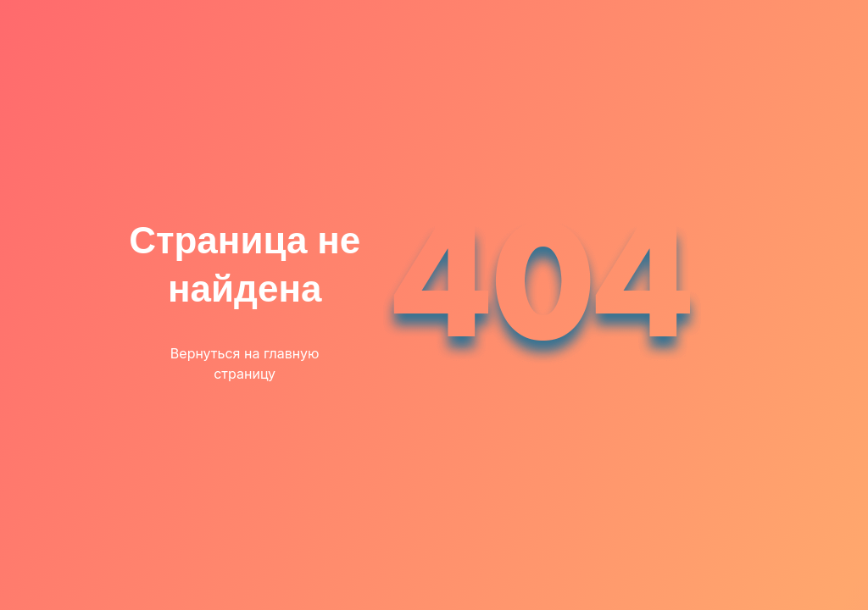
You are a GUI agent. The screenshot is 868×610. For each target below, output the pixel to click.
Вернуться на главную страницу (245, 363)
